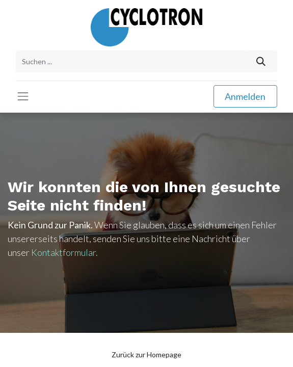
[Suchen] (261, 61)
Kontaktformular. (64, 252)
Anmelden (245, 96)
